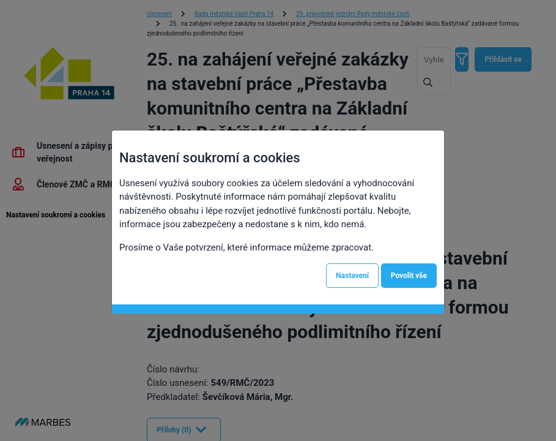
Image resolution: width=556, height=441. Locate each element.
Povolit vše (409, 275)
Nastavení (352, 275)
